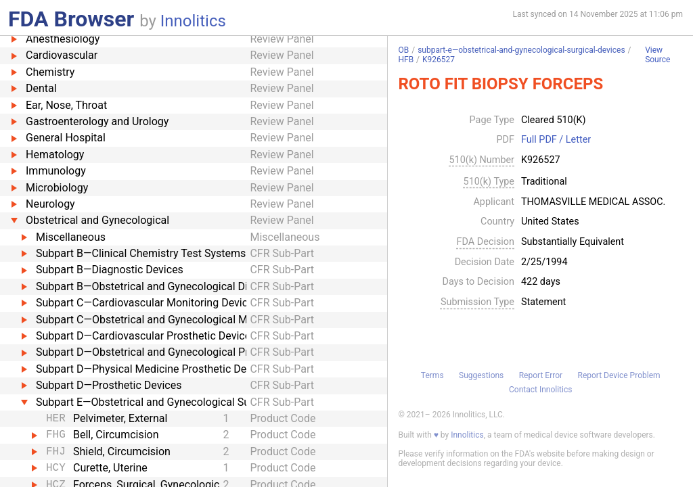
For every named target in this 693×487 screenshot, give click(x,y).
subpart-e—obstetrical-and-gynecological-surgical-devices (521, 50)
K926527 (438, 59)
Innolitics (193, 20)
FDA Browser (71, 19)
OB (403, 50)
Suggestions (481, 375)
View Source (657, 55)
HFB (405, 59)
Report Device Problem (619, 375)
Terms (432, 375)
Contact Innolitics (540, 389)
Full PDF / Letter (556, 140)
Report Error (540, 375)
